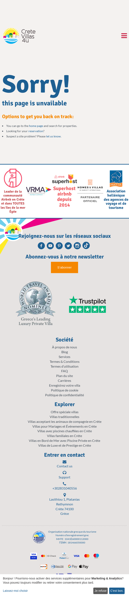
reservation (35, 131)
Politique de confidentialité (64, 395)
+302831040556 (64, 486)
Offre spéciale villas (64, 412)
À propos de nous (64, 347)
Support (64, 475)
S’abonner (64, 267)
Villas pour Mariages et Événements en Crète (64, 426)
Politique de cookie (64, 390)
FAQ (64, 371)
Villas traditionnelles (64, 417)
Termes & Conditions (65, 361)
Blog (64, 352)
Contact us (64, 464)
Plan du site (64, 376)
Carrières (64, 380)
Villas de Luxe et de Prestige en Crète (64, 445)
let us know (53, 136)
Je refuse (101, 590)
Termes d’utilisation (64, 366)
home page (36, 126)
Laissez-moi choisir (15, 590)
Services (64, 357)
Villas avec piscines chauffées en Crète (64, 431)
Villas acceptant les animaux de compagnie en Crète (64, 421)
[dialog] (64, 585)
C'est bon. (117, 590)
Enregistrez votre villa (64, 385)
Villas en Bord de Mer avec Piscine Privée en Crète (64, 440)
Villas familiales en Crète (64, 436)
